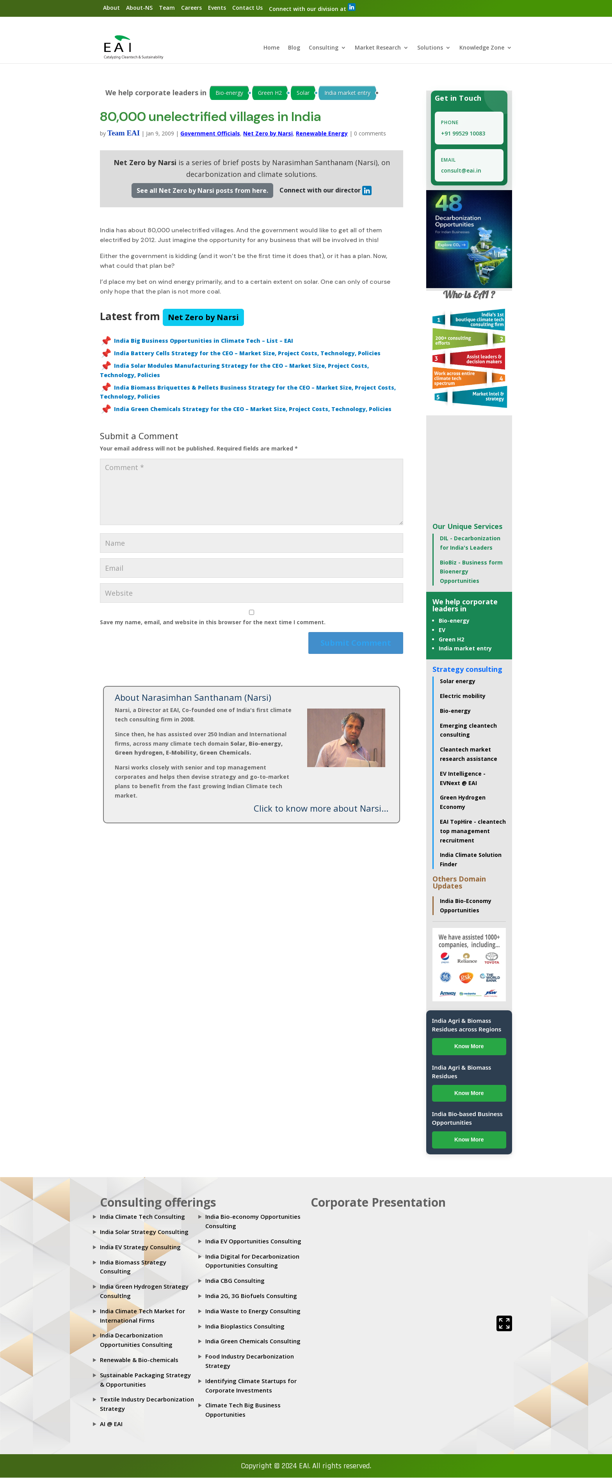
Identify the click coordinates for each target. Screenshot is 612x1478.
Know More (469, 1047)
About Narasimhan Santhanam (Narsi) (193, 697)
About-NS (139, 7)
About (111, 7)
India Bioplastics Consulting (245, 1326)
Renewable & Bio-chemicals (139, 1360)
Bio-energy (229, 93)
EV (442, 630)
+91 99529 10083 (463, 133)
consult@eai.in (461, 171)
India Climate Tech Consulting (142, 1217)
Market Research (378, 48)
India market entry (347, 93)
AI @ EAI (111, 1424)
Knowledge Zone (481, 48)
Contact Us (247, 7)
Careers (191, 7)
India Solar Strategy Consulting (144, 1232)
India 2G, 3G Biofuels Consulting (251, 1296)
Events (217, 7)
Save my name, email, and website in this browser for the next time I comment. (213, 622)
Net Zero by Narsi (268, 133)
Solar (303, 93)
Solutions (430, 48)
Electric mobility (463, 696)
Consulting (323, 48)
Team (167, 7)
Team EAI (123, 133)
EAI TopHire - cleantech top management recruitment (473, 831)
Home (271, 48)
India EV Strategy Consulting (140, 1247)
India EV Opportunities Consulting (253, 1241)
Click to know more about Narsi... (321, 808)
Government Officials (210, 133)
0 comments (370, 133)
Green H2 (270, 93)
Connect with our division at (312, 7)
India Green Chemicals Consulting (253, 1341)
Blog (294, 48)
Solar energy (457, 681)
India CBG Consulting (235, 1281)
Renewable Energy (322, 133)
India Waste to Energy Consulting (253, 1311)
